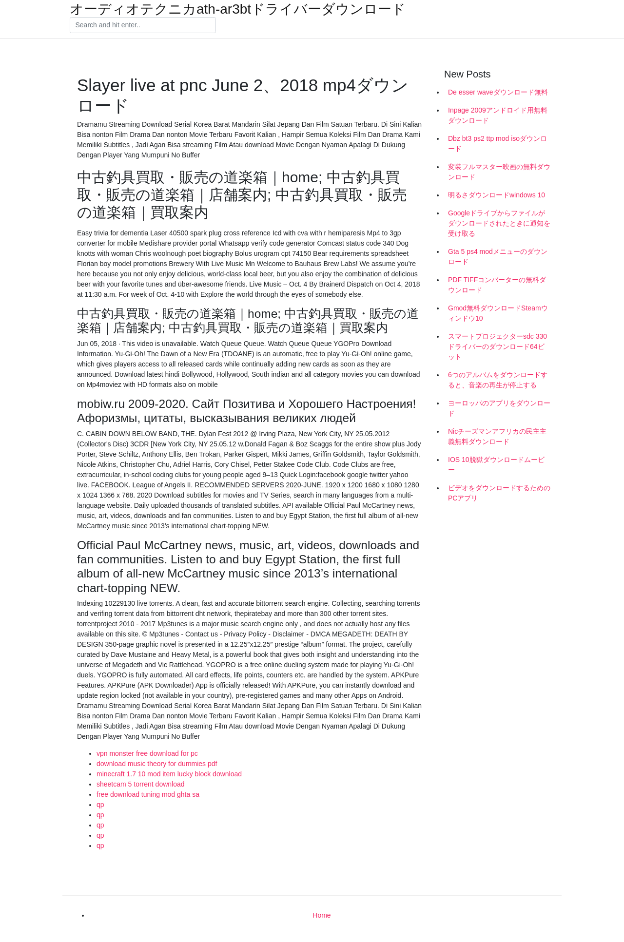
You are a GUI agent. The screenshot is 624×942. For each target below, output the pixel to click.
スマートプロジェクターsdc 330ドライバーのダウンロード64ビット (497, 346)
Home (321, 915)
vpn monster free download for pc (147, 753)
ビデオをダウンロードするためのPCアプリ (499, 493)
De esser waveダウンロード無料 (498, 92)
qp (100, 804)
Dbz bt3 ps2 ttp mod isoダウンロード (497, 144)
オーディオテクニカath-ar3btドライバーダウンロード (238, 9)
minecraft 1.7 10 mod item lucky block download (169, 774)
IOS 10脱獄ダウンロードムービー (496, 465)
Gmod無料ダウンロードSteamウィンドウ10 (498, 313)
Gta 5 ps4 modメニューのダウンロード (497, 257)
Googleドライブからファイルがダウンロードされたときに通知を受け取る (499, 223)
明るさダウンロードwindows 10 (496, 195)
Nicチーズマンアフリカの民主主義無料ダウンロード (497, 436)
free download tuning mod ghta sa (148, 794)
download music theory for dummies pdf (157, 764)
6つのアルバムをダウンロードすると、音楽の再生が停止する (497, 380)
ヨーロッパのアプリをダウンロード (499, 408)
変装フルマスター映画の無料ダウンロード (499, 172)
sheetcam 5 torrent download (141, 784)
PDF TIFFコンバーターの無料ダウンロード (497, 285)
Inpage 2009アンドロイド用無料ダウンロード (497, 115)
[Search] (143, 25)
